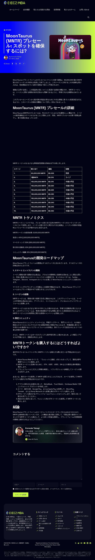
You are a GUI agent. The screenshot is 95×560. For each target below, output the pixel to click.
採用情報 (57, 10)
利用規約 (79, 520)
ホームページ (14, 10)
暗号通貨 (8, 30)
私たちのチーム (70, 10)
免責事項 (79, 523)
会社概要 (26, 10)
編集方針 (79, 525)
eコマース (61, 523)
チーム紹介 (42, 521)
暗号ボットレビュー (64, 528)
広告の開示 (79, 528)
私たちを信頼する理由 (42, 10)
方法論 (41, 530)
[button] (88, 17)
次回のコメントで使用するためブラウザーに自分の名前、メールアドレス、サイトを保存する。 (44, 489)
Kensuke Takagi (16, 56)
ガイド (60, 518)
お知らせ (79, 530)
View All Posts (33, 439)
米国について (43, 516)
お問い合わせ (84, 10)
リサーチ (60, 526)
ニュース (60, 516)
